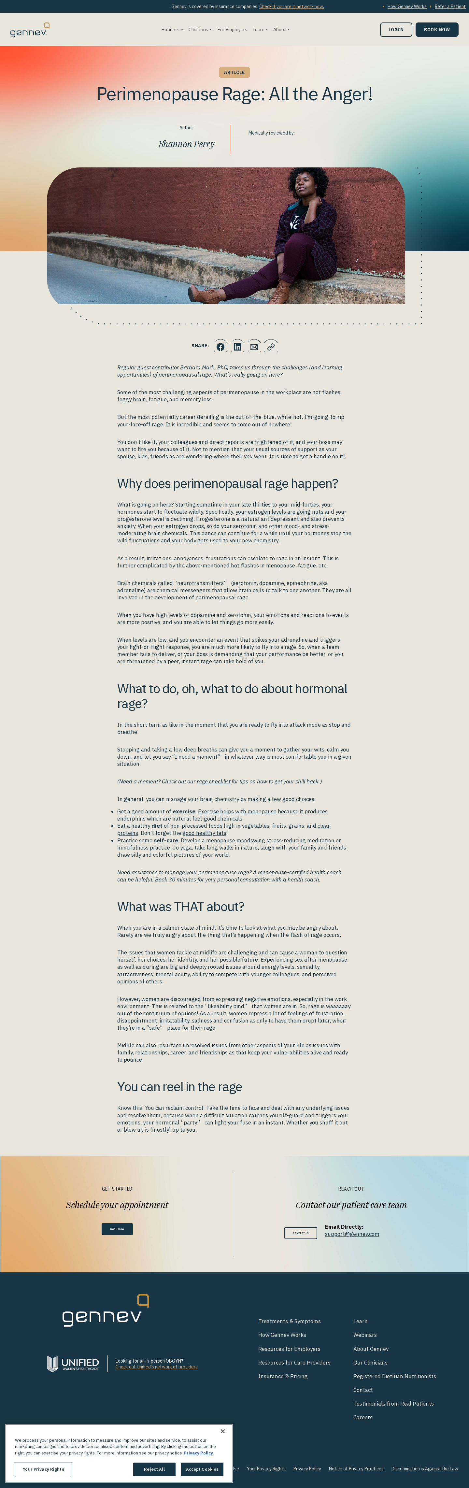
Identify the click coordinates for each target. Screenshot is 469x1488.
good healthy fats (204, 833)
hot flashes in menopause (263, 565)
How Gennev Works (407, 6)
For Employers (232, 29)
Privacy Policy (307, 1469)
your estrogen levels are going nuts (279, 511)
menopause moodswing (235, 840)
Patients (170, 29)
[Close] (223, 1431)
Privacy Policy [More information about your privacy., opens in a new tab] (198, 1453)
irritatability (174, 1020)
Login (396, 29)
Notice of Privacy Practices (356, 1469)
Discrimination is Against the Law (424, 1469)
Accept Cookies (202, 1469)
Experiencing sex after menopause (304, 959)
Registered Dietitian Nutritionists (394, 1376)
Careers (363, 1417)
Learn (258, 29)
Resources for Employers (289, 1348)
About (279, 29)
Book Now (437, 29)
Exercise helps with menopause (237, 811)
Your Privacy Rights (266, 1469)
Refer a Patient (450, 6)
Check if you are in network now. (291, 6)
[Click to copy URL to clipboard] (275, 345)
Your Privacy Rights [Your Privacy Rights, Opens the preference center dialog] (43, 1469)
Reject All (154, 1469)
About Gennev (371, 1348)
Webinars (365, 1334)
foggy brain (131, 399)
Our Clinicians (370, 1362)
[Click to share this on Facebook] (216, 345)
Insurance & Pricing (283, 1376)
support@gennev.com (359, 1234)
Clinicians (198, 29)
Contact (363, 1390)
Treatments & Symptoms (289, 1321)
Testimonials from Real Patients (393, 1403)
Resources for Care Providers (294, 1362)
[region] (119, 1453)
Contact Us (301, 1233)
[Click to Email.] (255, 345)
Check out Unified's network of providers (157, 1367)
